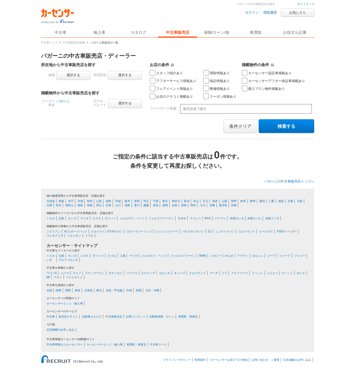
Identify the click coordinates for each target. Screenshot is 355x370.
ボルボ (229, 255)
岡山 (99, 205)
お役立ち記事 (294, 32)
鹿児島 (223, 205)
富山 (196, 201)
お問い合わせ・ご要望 (265, 359)
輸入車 (99, 32)
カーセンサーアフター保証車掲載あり (273, 80)
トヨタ (51, 218)
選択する (73, 75)
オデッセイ (115, 273)
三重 (271, 201)
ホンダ (72, 218)
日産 (61, 218)
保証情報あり (216, 80)
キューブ (179, 273)
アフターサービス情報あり (173, 80)
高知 (155, 205)
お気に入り (297, 13)
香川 (137, 205)
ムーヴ (65, 273)
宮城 (80, 201)
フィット (257, 273)
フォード (284, 255)
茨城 (118, 201)
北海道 (51, 201)
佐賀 (174, 205)
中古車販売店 (177, 32)
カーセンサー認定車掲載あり (267, 73)
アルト (58, 277)
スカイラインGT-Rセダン (107, 231)
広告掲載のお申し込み (60, 329)
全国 (49, 290)
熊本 (193, 205)
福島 (108, 201)
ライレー (195, 218)
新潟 (186, 201)
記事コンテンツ (136, 316)
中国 (129, 290)
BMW (202, 255)
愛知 (262, 201)
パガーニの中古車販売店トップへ (289, 181)
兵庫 (49, 205)
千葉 (155, 201)
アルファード (239, 273)
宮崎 (212, 205)
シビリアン (54, 231)
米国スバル (254, 218)
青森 (61, 201)
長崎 (184, 205)
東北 (99, 290)
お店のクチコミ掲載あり (171, 96)
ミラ (224, 273)
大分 (203, 205)
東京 (165, 201)
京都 (290, 201)
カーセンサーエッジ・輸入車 (65, 303)
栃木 (127, 201)
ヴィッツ (287, 273)
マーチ (214, 273)
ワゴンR (52, 273)
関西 (68, 290)
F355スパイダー (287, 231)
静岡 (252, 201)
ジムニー (272, 273)
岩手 (71, 201)
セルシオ (164, 273)
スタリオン (74, 235)
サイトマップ (306, 4)
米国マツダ (272, 218)
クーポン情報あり (219, 96)
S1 (209, 231)
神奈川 (176, 201)
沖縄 (233, 205)
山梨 (224, 201)
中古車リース (158, 344)
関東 (58, 290)
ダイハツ (110, 218)
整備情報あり (216, 88)
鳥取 (80, 205)
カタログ (138, 32)
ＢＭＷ (182, 218)
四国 (138, 290)
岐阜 (243, 201)
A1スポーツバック (75, 231)
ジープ (271, 255)
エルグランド (246, 231)
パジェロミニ (74, 277)
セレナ (301, 273)
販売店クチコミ (68, 316)
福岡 (165, 205)
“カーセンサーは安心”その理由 (228, 359)
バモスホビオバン (193, 231)
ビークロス (266, 231)
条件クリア (240, 126)
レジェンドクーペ (167, 231)
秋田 (90, 201)
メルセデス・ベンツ (132, 218)
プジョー (299, 255)
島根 (90, 205)
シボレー (215, 255)
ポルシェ (257, 255)
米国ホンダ (237, 218)
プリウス (131, 273)
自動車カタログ (92, 316)
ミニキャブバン (225, 231)
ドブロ (89, 235)
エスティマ (148, 273)
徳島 (127, 205)
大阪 (300, 201)
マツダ (84, 218)
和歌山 (69, 205)
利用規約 (200, 359)
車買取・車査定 (188, 316)
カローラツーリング (139, 231)
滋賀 (281, 201)
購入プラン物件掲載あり (263, 88)
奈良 (58, 205)
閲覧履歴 (270, 13)
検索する (286, 126)
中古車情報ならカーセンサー (65, 344)
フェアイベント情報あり (171, 88)
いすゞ (51, 259)
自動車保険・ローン (161, 316)
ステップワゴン (95, 273)
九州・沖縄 (152, 290)
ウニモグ (52, 235)
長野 (233, 201)
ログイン (252, 13)
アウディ (242, 255)
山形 (99, 201)
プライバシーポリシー (177, 359)
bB (48, 277)
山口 (118, 205)
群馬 (137, 201)
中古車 (51, 316)
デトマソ (220, 218)
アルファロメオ (68, 259)
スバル (111, 255)
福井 (215, 201)
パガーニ (63, 101)
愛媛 (146, 205)
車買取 (256, 32)
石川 (205, 201)
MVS (208, 218)
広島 (108, 205)
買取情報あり (216, 73)
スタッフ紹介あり (166, 73)
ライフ (77, 273)
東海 (77, 290)
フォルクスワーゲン (161, 218)
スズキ (97, 218)
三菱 (122, 255)
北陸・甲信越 (114, 290)
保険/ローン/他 (217, 32)
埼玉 (146, 201)
